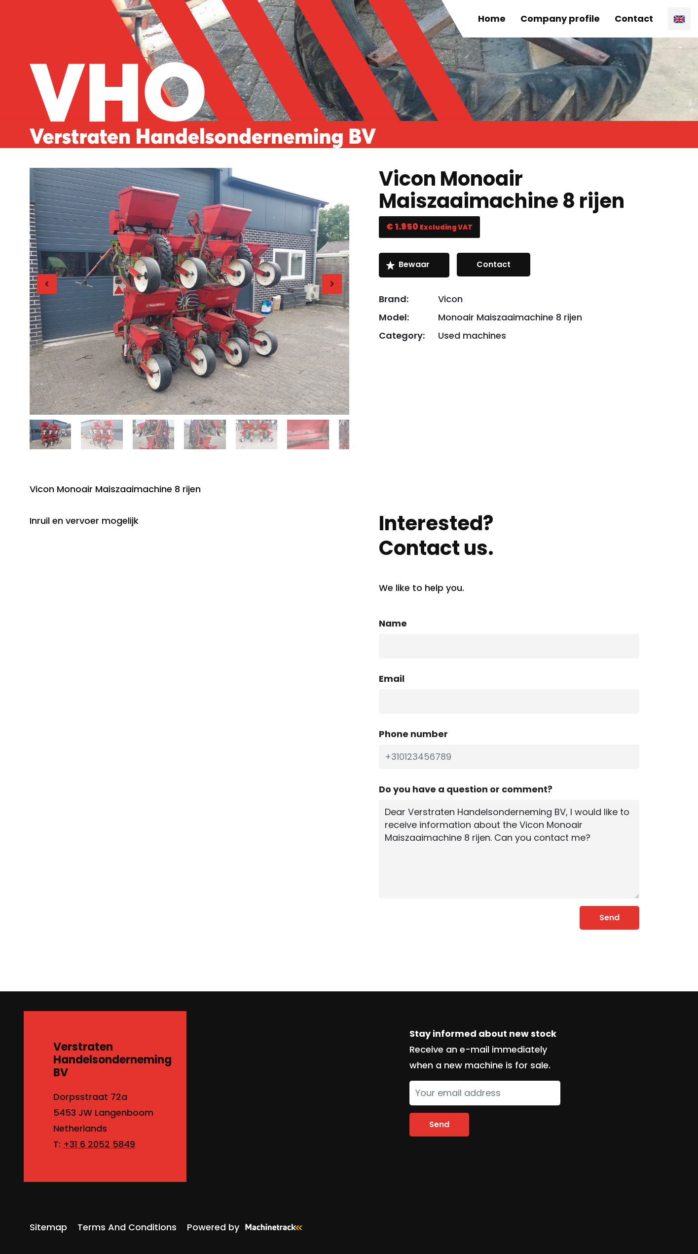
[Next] (332, 284)
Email (391, 678)
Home (492, 18)
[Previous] (47, 284)
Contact (634, 18)
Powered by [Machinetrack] (247, 1227)
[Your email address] (484, 1093)
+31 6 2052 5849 (99, 1144)
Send (609, 917)
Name (393, 623)
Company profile (560, 18)
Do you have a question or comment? (465, 789)
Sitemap (48, 1227)
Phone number (413, 734)
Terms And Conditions (127, 1227)
